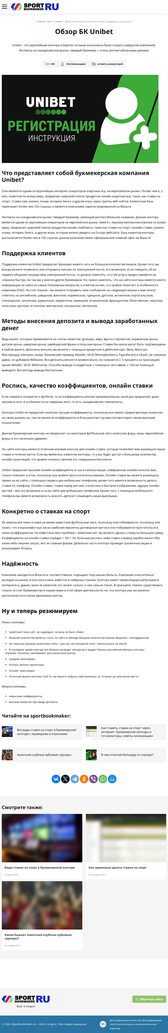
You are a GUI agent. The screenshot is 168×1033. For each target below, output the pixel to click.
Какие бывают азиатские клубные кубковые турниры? (38, 936)
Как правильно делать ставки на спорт (118, 867)
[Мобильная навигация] (4, 6)
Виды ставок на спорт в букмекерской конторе (40, 867)
